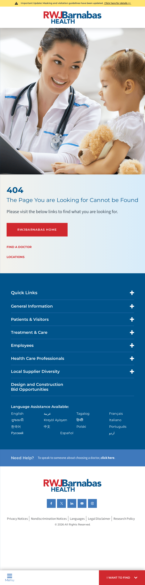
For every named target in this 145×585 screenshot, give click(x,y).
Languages (77, 519)
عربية (47, 414)
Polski (81, 427)
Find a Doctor (19, 247)
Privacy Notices (17, 519)
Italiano (115, 420)
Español (66, 433)
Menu (9, 577)
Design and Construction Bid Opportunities (37, 387)
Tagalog (82, 414)
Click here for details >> (117, 3)
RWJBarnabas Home (37, 229)
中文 (47, 427)
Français (116, 414)
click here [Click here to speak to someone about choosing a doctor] (107, 458)
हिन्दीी (79, 420)
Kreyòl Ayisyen (55, 420)
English (17, 414)
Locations (16, 257)
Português (117, 427)
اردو (112, 433)
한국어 (16, 427)
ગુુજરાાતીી (17, 420)
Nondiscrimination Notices (49, 519)
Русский (17, 433)
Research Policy (124, 519)
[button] (122, 577)
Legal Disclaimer (99, 519)
